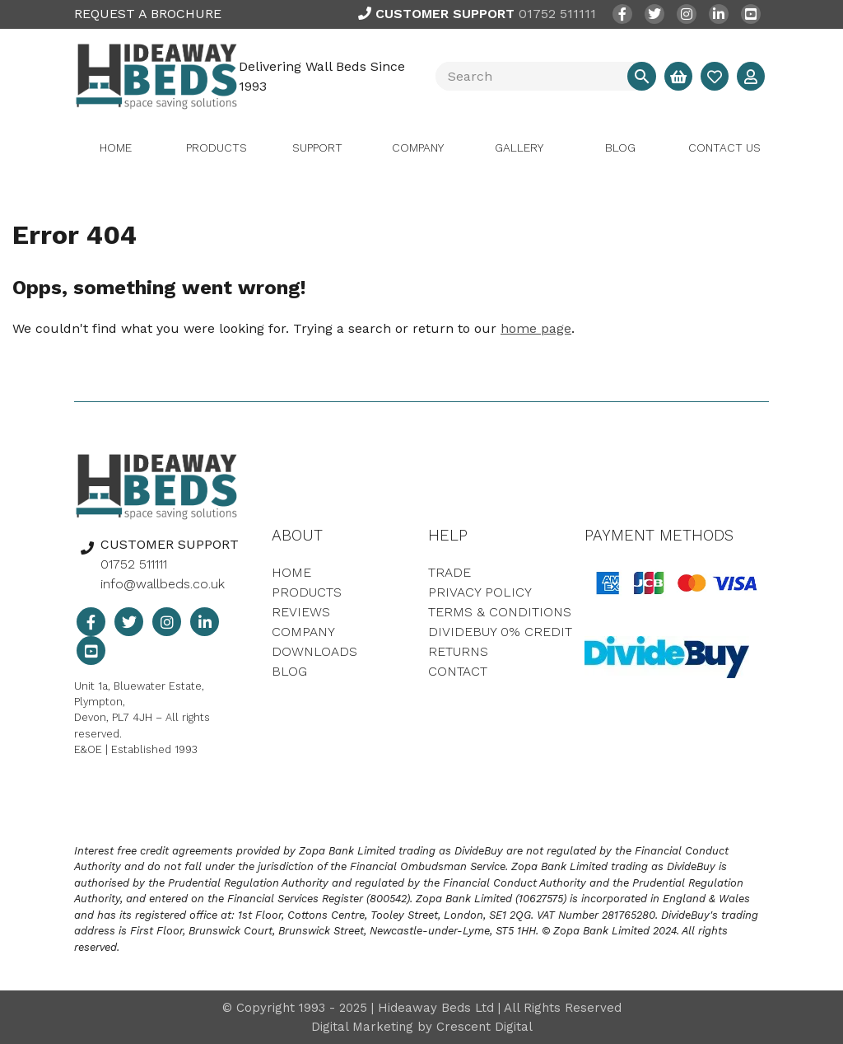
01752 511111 (477, 13)
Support (317, 147)
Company (418, 147)
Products (216, 147)
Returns (458, 651)
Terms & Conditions (499, 612)
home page (536, 328)
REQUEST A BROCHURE (147, 13)
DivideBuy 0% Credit (500, 631)
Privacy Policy (480, 592)
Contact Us (724, 147)
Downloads (314, 651)
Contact (457, 671)
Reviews (301, 612)
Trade (449, 572)
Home (116, 147)
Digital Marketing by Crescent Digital (422, 1026)
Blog (620, 147)
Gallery (519, 147)
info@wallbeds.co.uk (162, 584)
